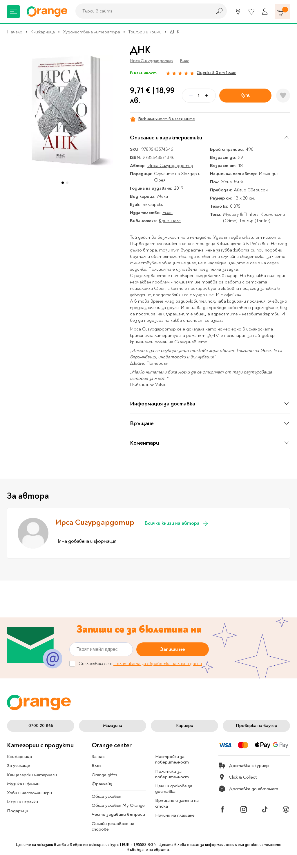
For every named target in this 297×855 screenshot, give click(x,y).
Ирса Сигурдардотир (151, 61)
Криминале (170, 221)
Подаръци (17, 811)
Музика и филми (23, 784)
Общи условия (106, 796)
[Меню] (13, 11)
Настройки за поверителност (172, 759)
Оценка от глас (216, 73)
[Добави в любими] (283, 96)
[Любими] (251, 11)
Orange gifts (104, 775)
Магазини (112, 725)
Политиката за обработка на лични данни (157, 664)
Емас (184, 61)
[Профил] (265, 11)
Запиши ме (172, 649)
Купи (245, 95)
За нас (98, 756)
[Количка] (282, 11)
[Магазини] (238, 11)
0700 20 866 (40, 725)
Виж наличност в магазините (162, 119)
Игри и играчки (22, 802)
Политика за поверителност (172, 774)
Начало (14, 32)
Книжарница (42, 32)
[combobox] (142, 11)
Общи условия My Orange (118, 805)
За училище (18, 765)
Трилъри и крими (145, 32)
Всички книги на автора (177, 523)
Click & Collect (237, 777)
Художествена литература (91, 32)
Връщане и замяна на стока (177, 803)
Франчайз (102, 784)
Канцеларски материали (32, 775)
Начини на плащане (175, 815)
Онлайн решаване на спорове (113, 826)
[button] (62, 183)
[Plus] (206, 95)
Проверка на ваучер (256, 725)
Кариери (184, 725)
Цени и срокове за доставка (173, 788)
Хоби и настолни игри (29, 793)
